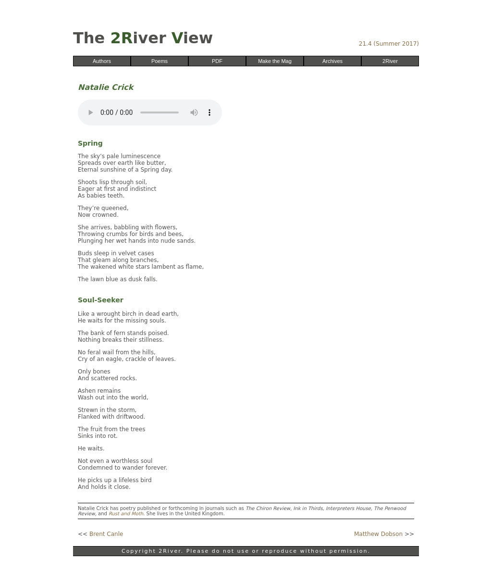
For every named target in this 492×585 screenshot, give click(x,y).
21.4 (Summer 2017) (389, 43)
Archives (332, 61)
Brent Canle (106, 534)
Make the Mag (275, 61)
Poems (159, 61)
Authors (102, 61)
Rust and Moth (126, 513)
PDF (217, 61)
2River (390, 61)
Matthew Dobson (378, 534)
